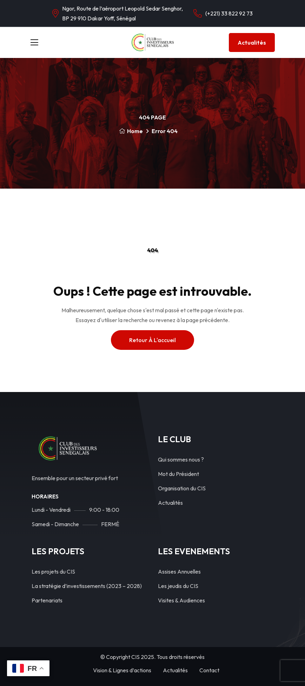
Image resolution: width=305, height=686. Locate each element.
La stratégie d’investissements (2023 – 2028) (87, 585)
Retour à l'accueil (152, 340)
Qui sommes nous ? (181, 459)
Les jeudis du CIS (178, 585)
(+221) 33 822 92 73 (229, 13)
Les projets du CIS (53, 571)
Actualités (252, 42)
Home (131, 131)
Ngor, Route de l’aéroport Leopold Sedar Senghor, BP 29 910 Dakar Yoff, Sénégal (122, 13)
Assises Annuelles (179, 571)
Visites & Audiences (181, 600)
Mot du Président (178, 473)
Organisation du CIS (182, 488)
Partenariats (47, 600)
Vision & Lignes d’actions (122, 670)
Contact (209, 670)
